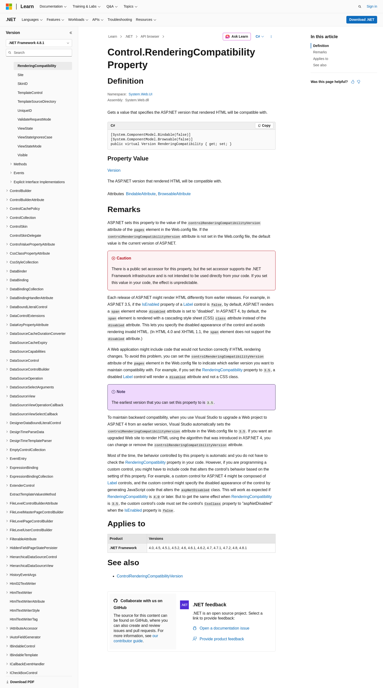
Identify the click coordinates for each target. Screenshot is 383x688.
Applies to (320, 59)
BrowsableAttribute (174, 194)
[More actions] (271, 37)
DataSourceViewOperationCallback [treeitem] (36, 405)
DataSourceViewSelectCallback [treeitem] (34, 414)
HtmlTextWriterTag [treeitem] (24, 619)
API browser (150, 36)
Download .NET (361, 20)
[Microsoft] (9, 6)
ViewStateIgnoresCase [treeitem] (35, 137)
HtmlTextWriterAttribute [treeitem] (27, 601)
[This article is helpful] (353, 82)
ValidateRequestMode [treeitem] (34, 119)
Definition (321, 46)
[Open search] (360, 6)
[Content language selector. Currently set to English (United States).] (29, 679)
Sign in (372, 6)
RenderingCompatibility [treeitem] (37, 66)
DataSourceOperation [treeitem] (26, 378)
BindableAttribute (141, 194)
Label (188, 304)
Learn (112, 36)
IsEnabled (150, 304)
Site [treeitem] (20, 75)
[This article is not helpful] (359, 82)
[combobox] (39, 43)
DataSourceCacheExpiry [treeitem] (28, 343)
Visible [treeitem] (23, 155)
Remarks (320, 52)
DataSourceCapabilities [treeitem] (27, 351)
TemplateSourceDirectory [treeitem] (37, 101)
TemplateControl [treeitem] (30, 93)
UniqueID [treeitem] (25, 111)
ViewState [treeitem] (25, 128)
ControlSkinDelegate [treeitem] (25, 235)
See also (319, 65)
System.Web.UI (140, 94)
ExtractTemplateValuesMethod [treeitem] (33, 494)
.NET (129, 36)
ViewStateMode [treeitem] (30, 146)
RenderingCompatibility (222, 370)
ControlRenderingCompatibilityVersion (150, 576)
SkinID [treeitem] (23, 84)
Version (113, 170)
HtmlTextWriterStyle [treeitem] (25, 610)
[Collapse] (71, 32)
